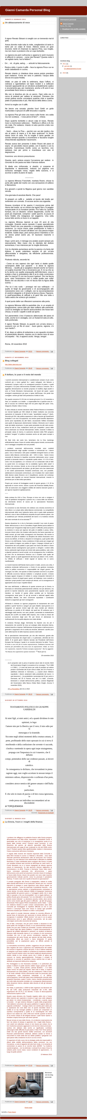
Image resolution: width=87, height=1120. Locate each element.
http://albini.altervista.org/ (13, 364)
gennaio (67, 66)
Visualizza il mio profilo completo (73, 29)
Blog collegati (11, 361)
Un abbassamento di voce (17, 22)
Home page (28, 1107)
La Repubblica (15, 689)
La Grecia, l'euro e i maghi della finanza (23, 822)
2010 (64, 73)
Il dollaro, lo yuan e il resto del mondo (23, 374)
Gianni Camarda (68, 24)
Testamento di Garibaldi (46, 813)
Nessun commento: (42, 351)
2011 (64, 64)
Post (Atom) (12, 1112)
